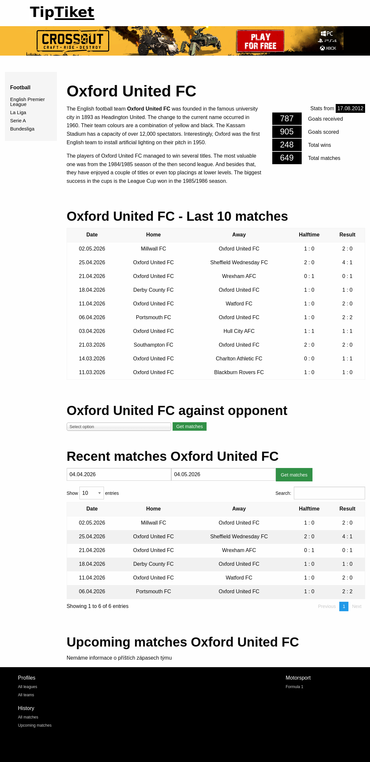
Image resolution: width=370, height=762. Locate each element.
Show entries (93, 493)
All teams (26, 695)
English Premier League (27, 101)
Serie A (18, 120)
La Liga (18, 112)
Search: (320, 493)
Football (20, 87)
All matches (28, 717)
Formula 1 (294, 686)
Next (357, 606)
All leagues (27, 686)
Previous (327, 606)
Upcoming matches (35, 725)
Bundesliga (22, 128)
